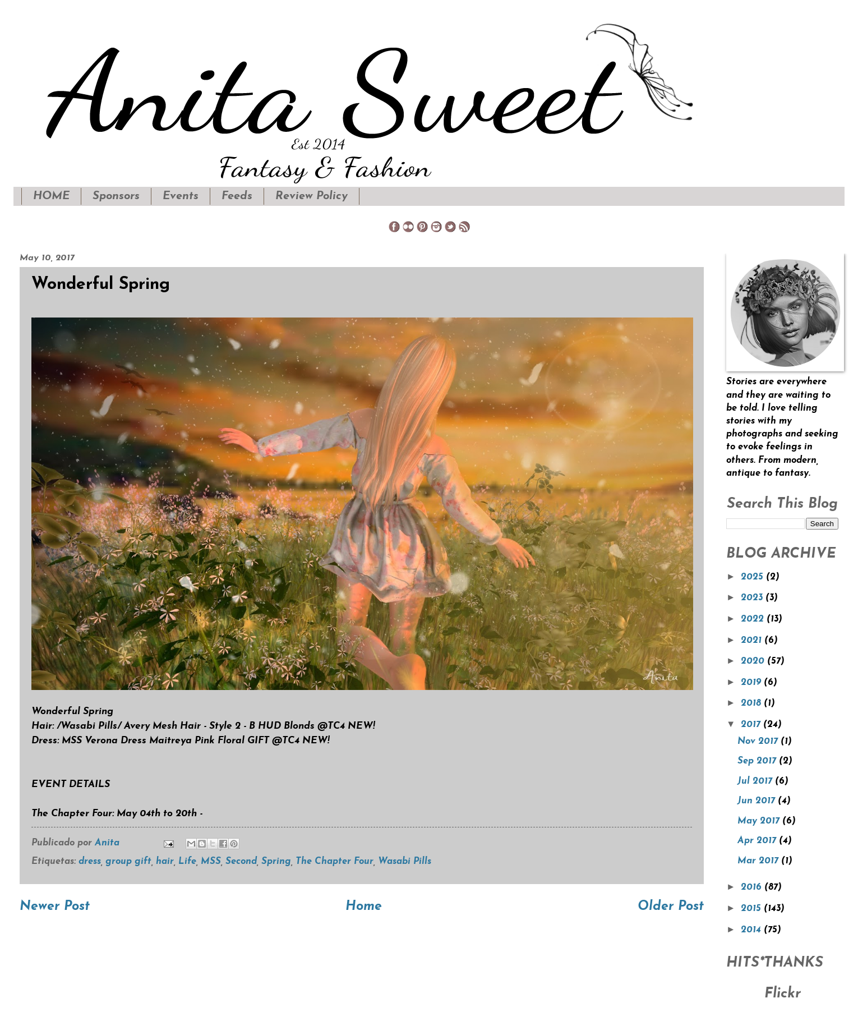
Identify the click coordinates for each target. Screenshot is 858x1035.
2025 (753, 577)
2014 (752, 930)
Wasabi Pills (404, 861)
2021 (752, 640)
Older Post (671, 906)
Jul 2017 (756, 781)
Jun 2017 (757, 801)
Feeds (237, 196)
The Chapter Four (334, 861)
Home (363, 906)
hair (165, 861)
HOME (51, 196)
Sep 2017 (758, 761)
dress (90, 861)
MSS (211, 861)
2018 (752, 703)
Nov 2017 (759, 741)
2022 (754, 619)
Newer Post (55, 906)
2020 (754, 661)
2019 (752, 682)
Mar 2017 (759, 861)
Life (187, 861)
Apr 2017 (758, 840)
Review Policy (311, 196)
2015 (752, 908)
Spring (276, 861)
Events (181, 196)
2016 (752, 887)
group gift (128, 861)
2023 (753, 598)
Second (241, 861)
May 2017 (759, 821)
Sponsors (116, 196)
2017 (752, 724)
